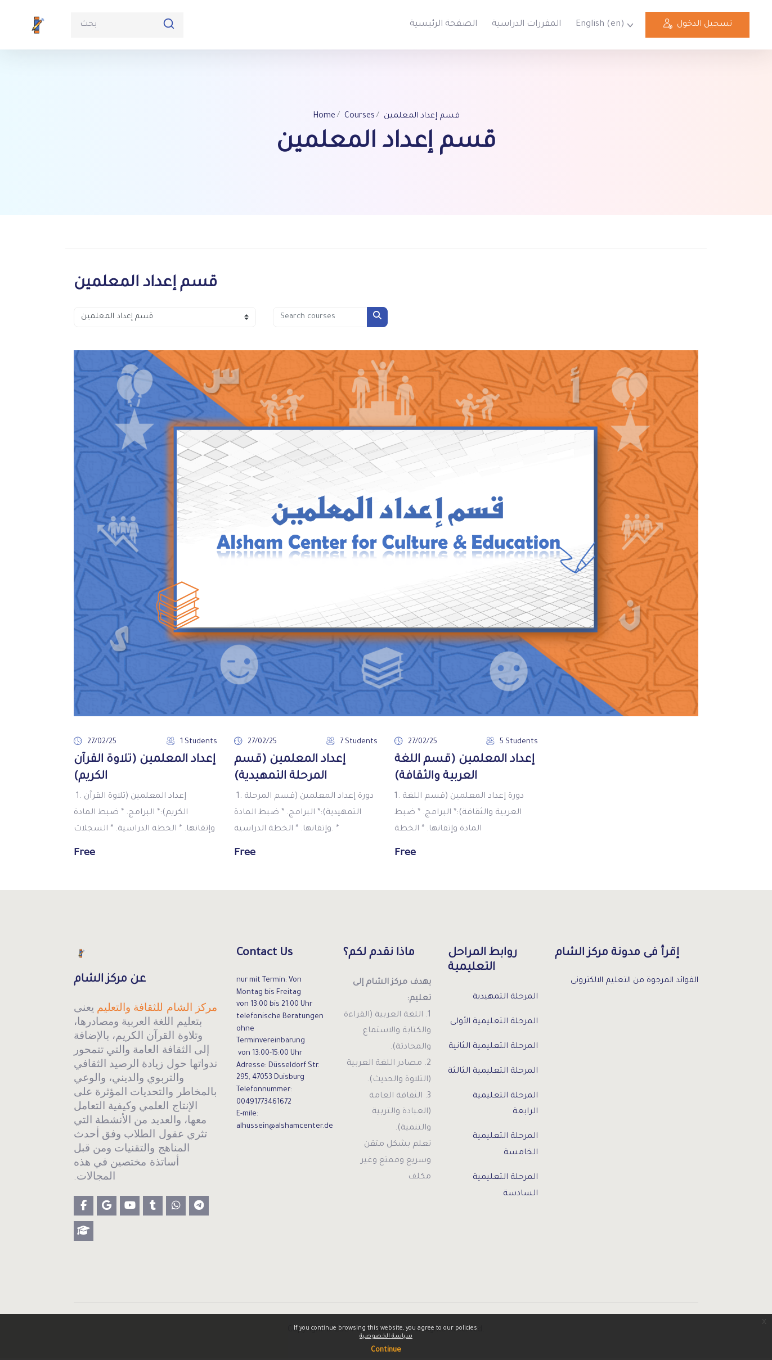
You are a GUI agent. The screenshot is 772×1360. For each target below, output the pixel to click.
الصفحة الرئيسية (443, 24)
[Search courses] (320, 317)
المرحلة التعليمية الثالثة (493, 1072)
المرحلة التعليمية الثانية (493, 1048)
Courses (358, 116)
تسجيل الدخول (697, 27)
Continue (386, 1350)
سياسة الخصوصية (386, 1336)
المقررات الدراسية (526, 24)
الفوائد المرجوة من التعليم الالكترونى (630, 983)
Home (322, 116)
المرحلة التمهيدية (505, 999)
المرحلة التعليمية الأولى (494, 1023)
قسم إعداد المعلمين (422, 116)
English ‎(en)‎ (600, 24)
